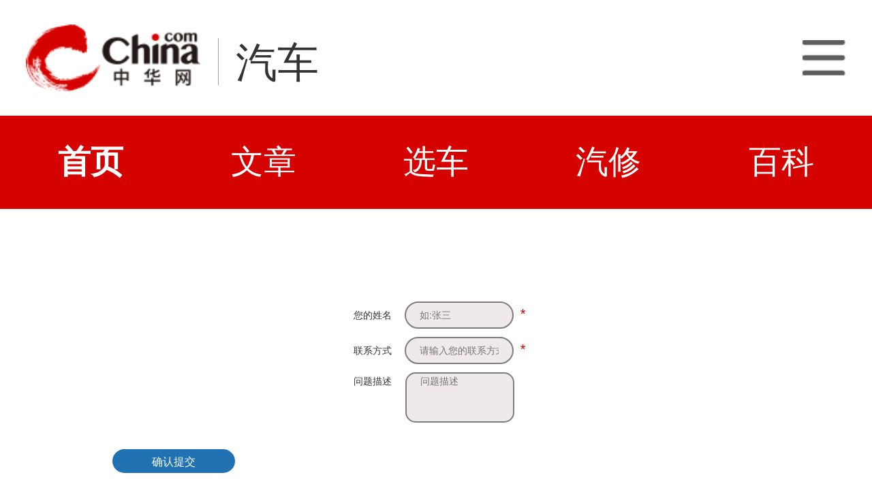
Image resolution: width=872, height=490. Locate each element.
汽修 (608, 162)
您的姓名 (373, 315)
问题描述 (373, 381)
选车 (436, 162)
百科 (781, 162)
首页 (90, 162)
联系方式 (373, 350)
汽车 (277, 62)
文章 (263, 162)
